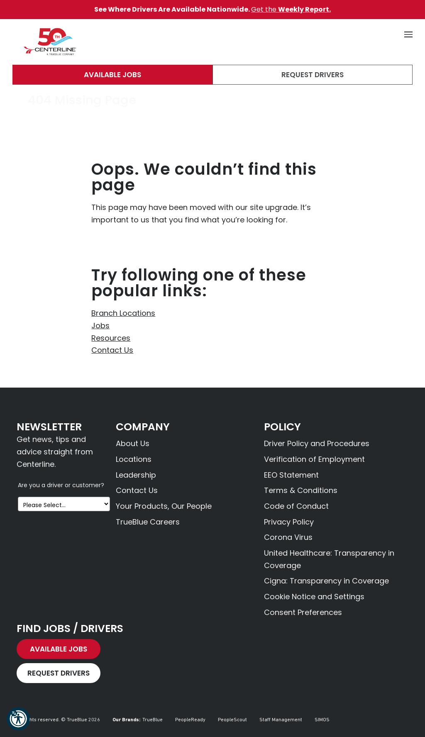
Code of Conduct (296, 506)
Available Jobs (112, 75)
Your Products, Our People (164, 506)
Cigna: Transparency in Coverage (326, 581)
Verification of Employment (314, 459)
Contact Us (112, 350)
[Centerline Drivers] (50, 41)
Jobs (100, 325)
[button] (18, 718)
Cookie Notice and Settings (314, 596)
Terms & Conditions (300, 490)
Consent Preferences (303, 612)
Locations (133, 459)
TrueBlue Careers (148, 522)
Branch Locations (123, 313)
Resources (110, 338)
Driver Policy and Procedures (316, 443)
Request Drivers (312, 75)
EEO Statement (291, 475)
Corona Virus (288, 537)
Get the (291, 9)
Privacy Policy (289, 522)
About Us (132, 443)
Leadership (136, 475)
